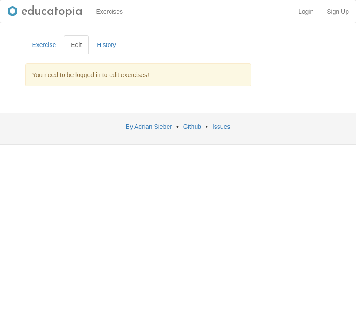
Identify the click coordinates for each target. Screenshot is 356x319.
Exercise (44, 44)
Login (305, 11)
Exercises (109, 11)
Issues (221, 126)
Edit (76, 44)
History (106, 44)
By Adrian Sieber (149, 126)
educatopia (44, 11)
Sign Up (338, 11)
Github (192, 126)
